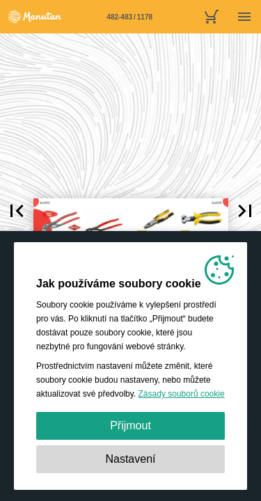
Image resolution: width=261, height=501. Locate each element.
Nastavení (130, 459)
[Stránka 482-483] (129, 16)
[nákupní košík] (211, 16)
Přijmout (130, 425)
